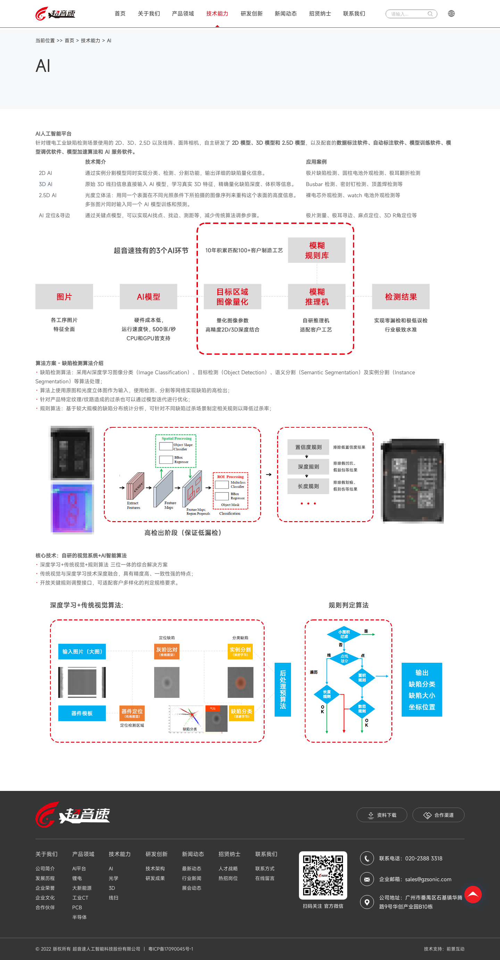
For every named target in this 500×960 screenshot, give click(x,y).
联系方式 (265, 868)
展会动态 (191, 888)
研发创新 (252, 13)
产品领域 (183, 13)
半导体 (79, 917)
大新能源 (82, 888)
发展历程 (45, 878)
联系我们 (354, 13)
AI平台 (79, 868)
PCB (77, 907)
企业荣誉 (45, 888)
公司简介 (45, 868)
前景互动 (456, 949)
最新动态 (191, 868)
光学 (113, 878)
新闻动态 (286, 13)
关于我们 (149, 13)
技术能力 (217, 13)
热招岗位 (228, 878)
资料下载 (382, 815)
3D (112, 888)
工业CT (80, 897)
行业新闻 (191, 878)
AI (109, 40)
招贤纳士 (320, 13)
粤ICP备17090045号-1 (170, 949)
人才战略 (228, 868)
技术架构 (155, 868)
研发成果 (155, 878)
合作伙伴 (45, 907)
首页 (120, 13)
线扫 (113, 897)
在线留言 (265, 878)
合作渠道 (438, 815)
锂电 (77, 878)
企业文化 (45, 897)
